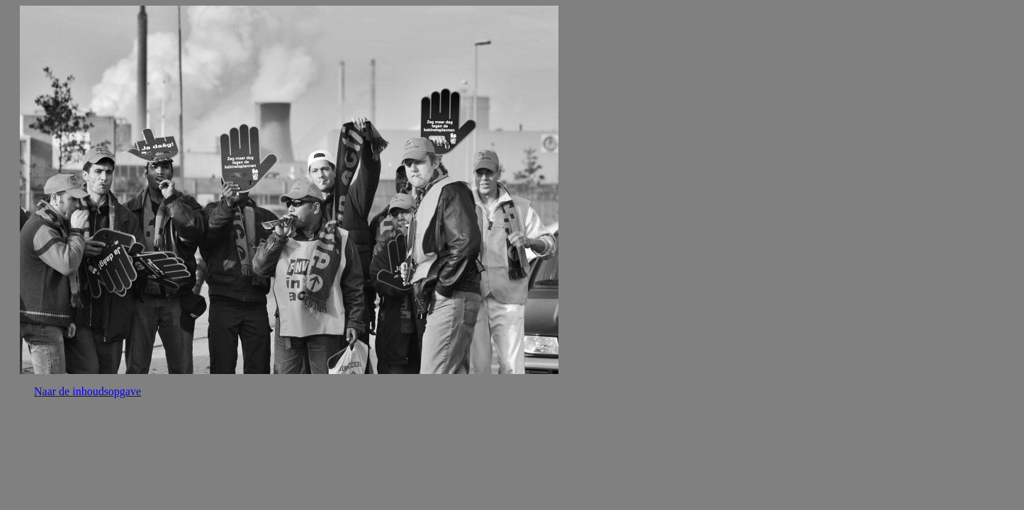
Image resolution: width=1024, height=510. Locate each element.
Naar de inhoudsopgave (87, 391)
